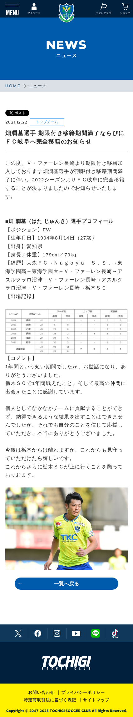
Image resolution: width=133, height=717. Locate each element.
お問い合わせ (41, 692)
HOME (13, 85)
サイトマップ (96, 700)
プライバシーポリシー (83, 692)
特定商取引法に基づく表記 (50, 700)
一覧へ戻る (66, 583)
